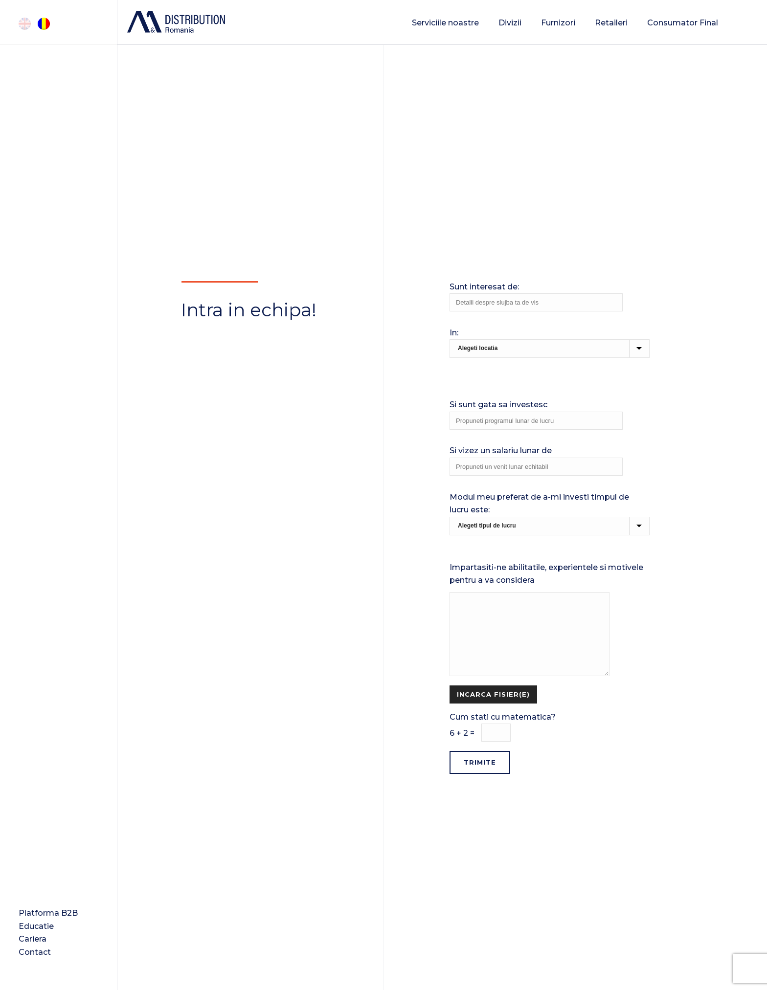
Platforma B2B (48, 913)
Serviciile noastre (445, 22)
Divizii (509, 22)
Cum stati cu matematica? (550, 735)
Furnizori (558, 22)
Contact (35, 952)
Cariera (32, 939)
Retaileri (611, 22)
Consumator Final (682, 22)
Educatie (36, 926)
